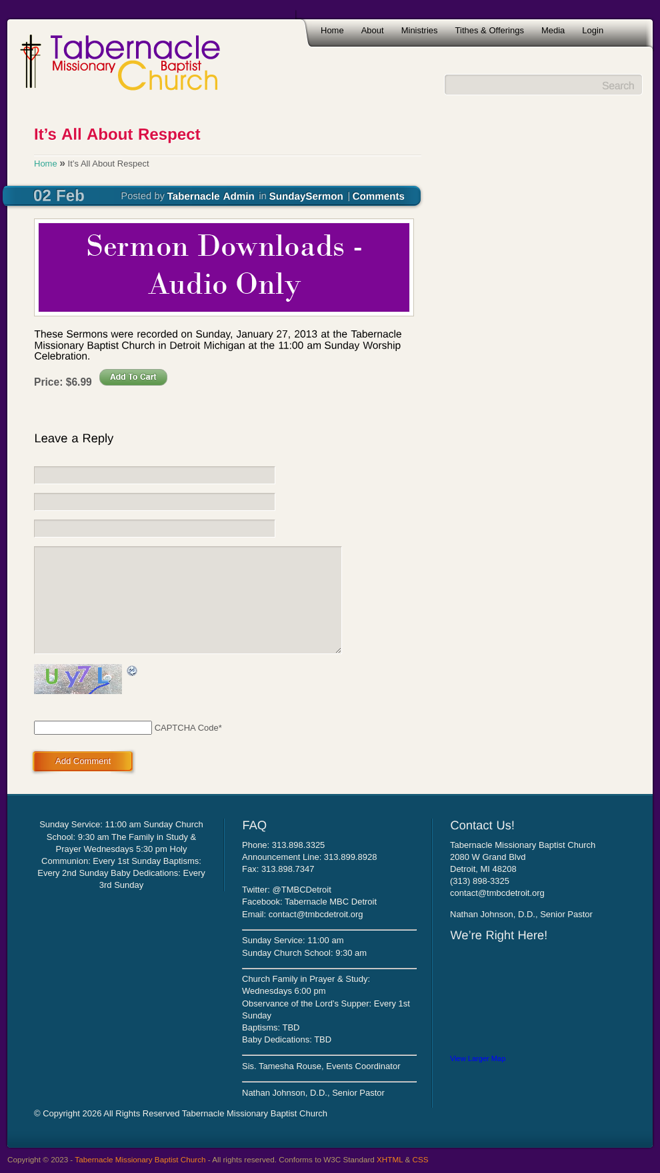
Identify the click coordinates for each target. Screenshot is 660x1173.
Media (553, 30)
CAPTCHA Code (187, 728)
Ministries (419, 30)
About (372, 30)
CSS (421, 1159)
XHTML (390, 1159)
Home (332, 30)
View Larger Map (477, 1058)
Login (592, 30)
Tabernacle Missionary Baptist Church (140, 1159)
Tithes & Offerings (489, 30)
